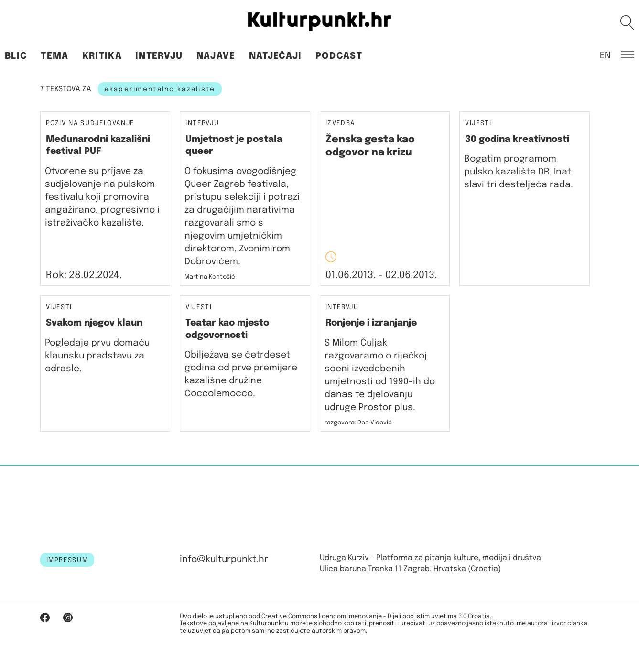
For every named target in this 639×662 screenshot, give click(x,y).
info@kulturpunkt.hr (224, 559)
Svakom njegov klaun (94, 322)
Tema (54, 56)
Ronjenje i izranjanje (371, 322)
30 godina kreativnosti (517, 139)
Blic (16, 56)
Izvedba (340, 123)
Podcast (338, 56)
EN (605, 55)
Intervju (159, 56)
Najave (216, 56)
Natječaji (275, 56)
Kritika (102, 56)
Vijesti (478, 123)
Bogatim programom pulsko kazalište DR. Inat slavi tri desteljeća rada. (519, 171)
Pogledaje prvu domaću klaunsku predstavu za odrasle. (97, 355)
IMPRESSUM (67, 560)
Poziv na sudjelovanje (90, 123)
